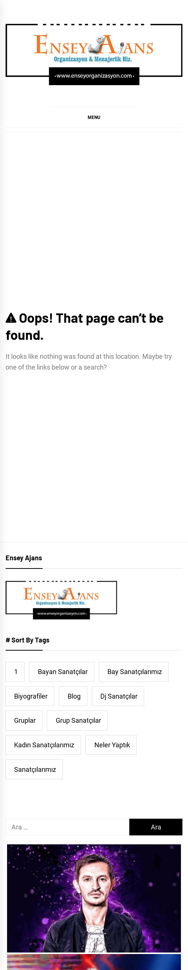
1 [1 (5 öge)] (16, 672)
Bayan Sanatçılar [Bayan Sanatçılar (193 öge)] (63, 672)
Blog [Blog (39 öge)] (74, 696)
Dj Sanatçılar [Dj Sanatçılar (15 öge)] (118, 696)
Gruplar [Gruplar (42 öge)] (25, 720)
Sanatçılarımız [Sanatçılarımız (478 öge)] (35, 769)
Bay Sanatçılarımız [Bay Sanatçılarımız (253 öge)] (134, 672)
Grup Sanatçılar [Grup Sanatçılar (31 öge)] (78, 720)
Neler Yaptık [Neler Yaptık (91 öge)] (112, 745)
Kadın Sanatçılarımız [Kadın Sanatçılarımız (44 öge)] (44, 745)
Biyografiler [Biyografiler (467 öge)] (31, 696)
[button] (94, 117)
